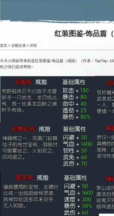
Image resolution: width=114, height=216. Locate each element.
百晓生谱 (18, 46)
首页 (3, 46)
